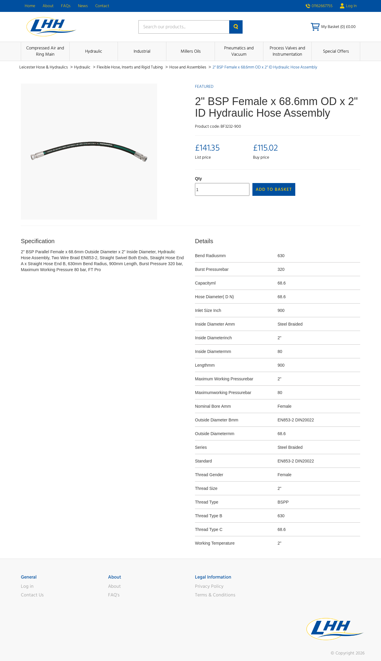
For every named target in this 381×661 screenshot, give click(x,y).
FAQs (66, 6)
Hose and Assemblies (188, 67)
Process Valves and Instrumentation (287, 51)
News (83, 6)
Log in (27, 586)
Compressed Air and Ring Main (45, 51)
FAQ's (114, 595)
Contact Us (32, 595)
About (48, 6)
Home (30, 6)
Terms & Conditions (215, 595)
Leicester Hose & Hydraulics (44, 67)
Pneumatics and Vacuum (239, 51)
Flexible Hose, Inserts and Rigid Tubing (130, 67)
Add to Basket (274, 189)
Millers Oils (191, 51)
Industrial (142, 51)
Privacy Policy (209, 586)
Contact (102, 6)
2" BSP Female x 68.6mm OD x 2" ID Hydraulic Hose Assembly (265, 67)
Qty (198, 178)
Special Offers (336, 51)
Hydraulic (93, 51)
